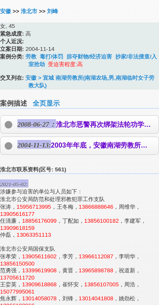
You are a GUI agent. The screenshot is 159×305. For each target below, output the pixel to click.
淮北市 (29, 11)
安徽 (5, 11)
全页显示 (46, 103)
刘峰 (52, 11)
